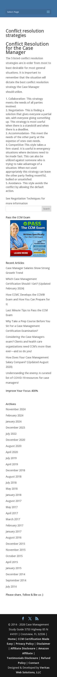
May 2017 (12, 507)
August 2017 (13, 501)
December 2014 (15, 574)
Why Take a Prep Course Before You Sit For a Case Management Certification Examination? (28, 326)
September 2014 (16, 580)
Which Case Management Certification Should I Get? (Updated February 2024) (28, 283)
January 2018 (13, 495)
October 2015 (14, 556)
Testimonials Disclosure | (23, 658)
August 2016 (13, 537)
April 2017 (12, 513)
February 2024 (14, 415)
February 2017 (14, 525)
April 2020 (12, 452)
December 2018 (15, 470)
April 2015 (12, 562)
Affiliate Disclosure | (24, 648)
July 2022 (11, 433)
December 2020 (15, 439)
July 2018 (11, 482)
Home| (12, 639)
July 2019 (11, 458)
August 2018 (13, 476)
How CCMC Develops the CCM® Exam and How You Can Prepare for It (28, 299)
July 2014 (11, 586)
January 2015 (13, 568)
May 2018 (12, 488)
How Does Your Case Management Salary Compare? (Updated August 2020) (27, 362)
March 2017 (13, 519)
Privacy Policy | (26, 643)
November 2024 (15, 409)
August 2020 (13, 446)
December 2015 (15, 543)
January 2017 (13, 531)
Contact (33, 663)
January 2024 (13, 421)
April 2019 (12, 464)
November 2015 (15, 549)
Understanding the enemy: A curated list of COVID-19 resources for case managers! (28, 377)
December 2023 (15, 427)
